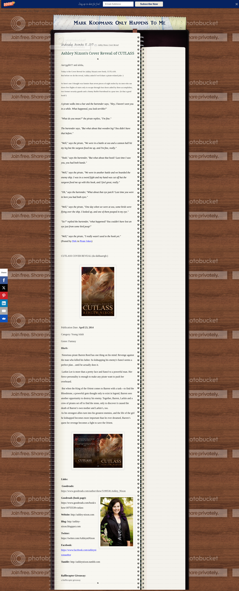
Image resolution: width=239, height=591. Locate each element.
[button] (89, 4)
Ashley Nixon (103, 45)
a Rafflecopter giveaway (71, 580)
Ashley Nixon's (91, 71)
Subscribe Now (149, 4)
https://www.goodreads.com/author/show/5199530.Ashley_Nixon (93, 491)
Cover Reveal (114, 45)
